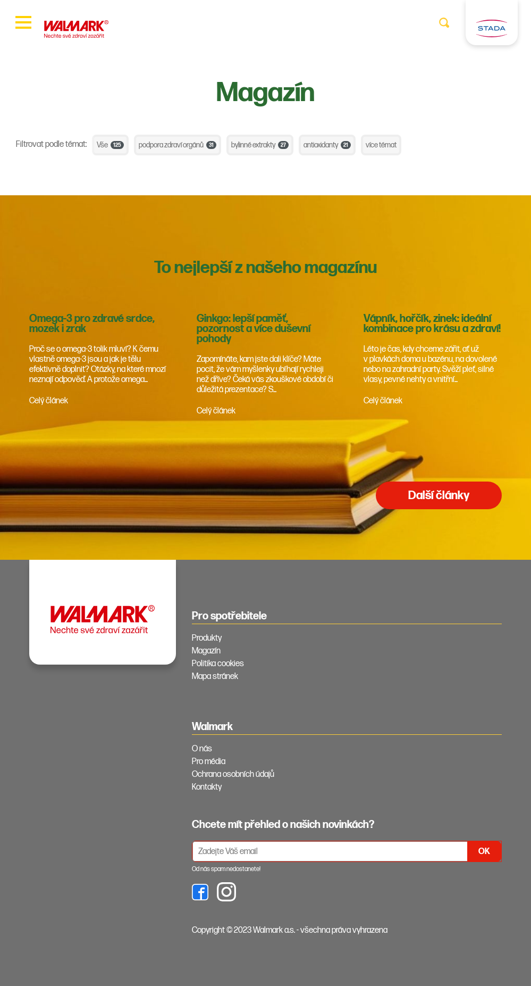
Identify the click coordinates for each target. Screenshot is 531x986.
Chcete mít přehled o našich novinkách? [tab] (283, 824)
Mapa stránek (215, 677)
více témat (381, 145)
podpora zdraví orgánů (177, 145)
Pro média (208, 762)
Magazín (206, 651)
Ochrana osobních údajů (233, 774)
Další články (438, 495)
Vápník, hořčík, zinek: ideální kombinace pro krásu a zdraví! (432, 323)
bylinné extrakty (260, 145)
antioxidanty (327, 145)
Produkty (207, 638)
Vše (110, 145)
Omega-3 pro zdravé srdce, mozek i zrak (92, 323)
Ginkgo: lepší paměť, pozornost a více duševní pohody (253, 328)
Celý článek (48, 401)
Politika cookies (218, 664)
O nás (202, 749)
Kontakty (207, 787)
